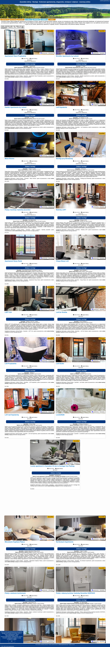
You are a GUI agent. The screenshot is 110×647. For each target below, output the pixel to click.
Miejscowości (20, 19)
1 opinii (86, 271)
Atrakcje (44, 19)
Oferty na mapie (13, 19)
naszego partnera (27, 77)
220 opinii (38, 118)
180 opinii (36, 425)
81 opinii (35, 373)
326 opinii (88, 170)
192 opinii (86, 221)
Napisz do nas (72, 644)
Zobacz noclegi (30, 64)
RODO (14, 639)
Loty (28, 19)
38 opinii (40, 221)
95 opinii (71, 476)
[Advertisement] (55, 503)
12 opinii (38, 603)
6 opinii (37, 552)
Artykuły (52, 19)
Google (3, 633)
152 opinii (86, 322)
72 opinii (95, 603)
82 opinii (88, 552)
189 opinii (90, 67)
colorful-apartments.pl (105, 0)
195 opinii (38, 67)
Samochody (36, 19)
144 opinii (86, 118)
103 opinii (34, 170)
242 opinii (33, 322)
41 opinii (85, 373)
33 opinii (37, 271)
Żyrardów (50, 31)
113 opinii (85, 425)
